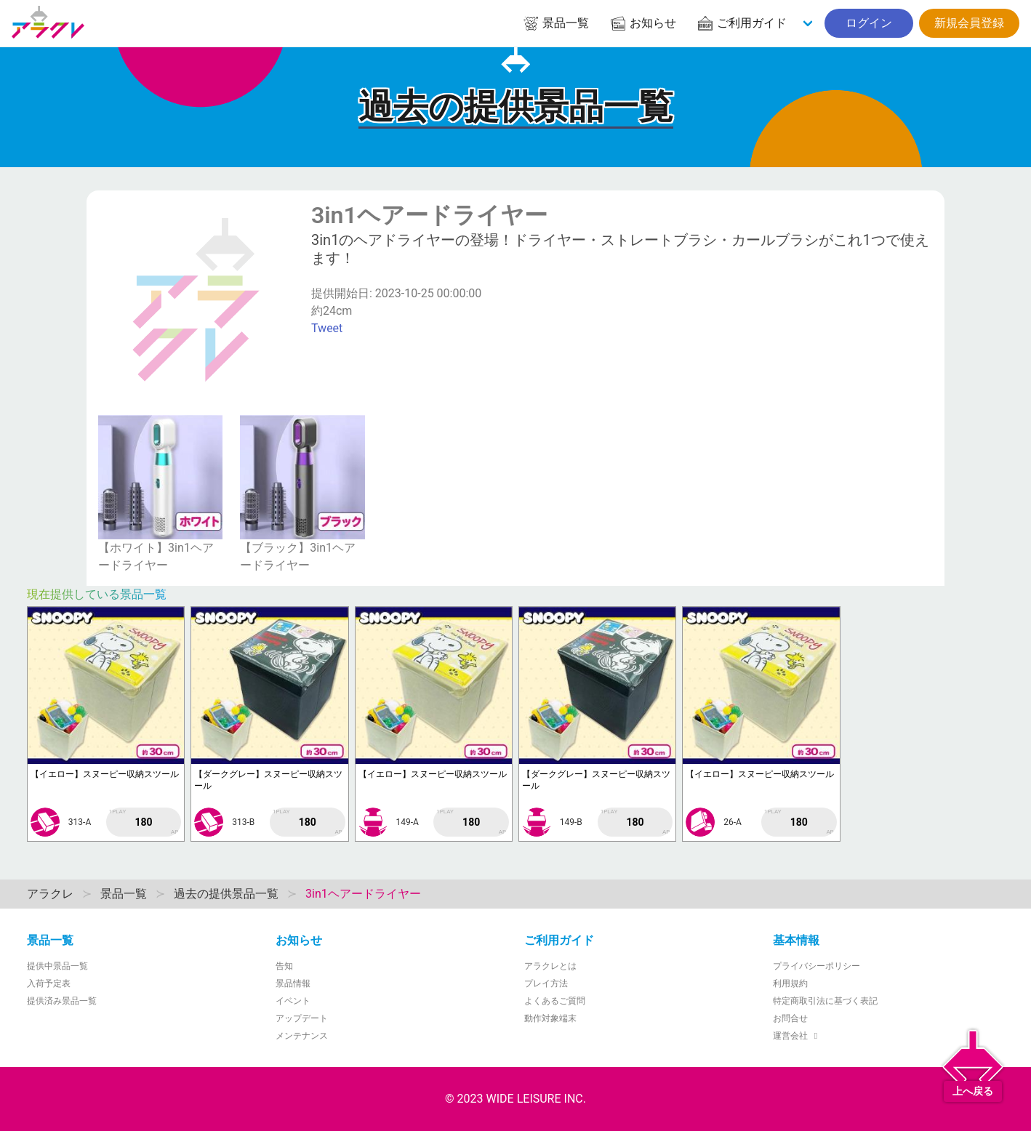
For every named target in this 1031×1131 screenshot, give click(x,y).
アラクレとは (550, 966)
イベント (293, 1001)
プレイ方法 (546, 983)
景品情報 (293, 983)
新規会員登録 (969, 23)
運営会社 (797, 1036)
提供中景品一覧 (57, 966)
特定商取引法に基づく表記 (825, 1001)
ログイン (869, 23)
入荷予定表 (49, 983)
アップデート (302, 1018)
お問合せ (790, 1018)
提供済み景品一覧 (62, 1001)
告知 (284, 966)
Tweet (326, 328)
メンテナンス (302, 1036)
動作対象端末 (550, 1018)
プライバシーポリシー (816, 966)
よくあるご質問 (554, 1001)
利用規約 (790, 983)
